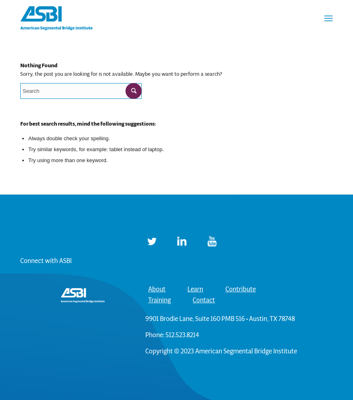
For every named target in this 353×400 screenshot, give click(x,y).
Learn (195, 289)
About (157, 289)
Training (159, 300)
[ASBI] (56, 18)
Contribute (240, 289)
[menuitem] (328, 18)
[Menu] (328, 18)
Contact (204, 300)
